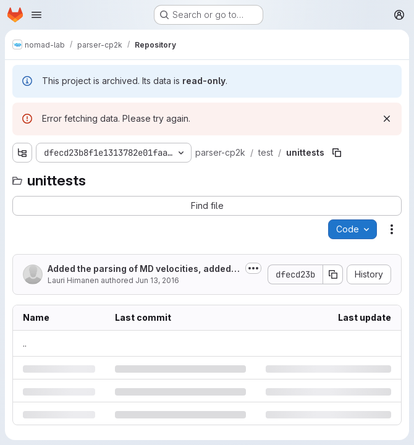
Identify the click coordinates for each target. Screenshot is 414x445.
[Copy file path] (337, 153)
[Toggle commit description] (253, 268)
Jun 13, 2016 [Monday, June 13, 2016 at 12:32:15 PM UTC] (157, 280)
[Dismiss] (386, 118)
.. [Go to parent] (25, 343)
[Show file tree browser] (22, 153)
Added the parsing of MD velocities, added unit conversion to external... (143, 269)
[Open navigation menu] (36, 15)
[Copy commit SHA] (333, 274)
